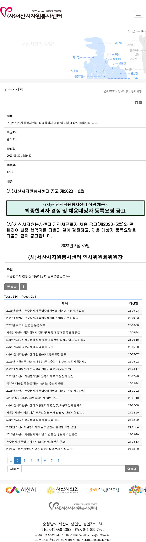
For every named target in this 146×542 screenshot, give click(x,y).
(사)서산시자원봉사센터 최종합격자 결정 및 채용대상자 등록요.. (44, 405)
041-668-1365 (60, 529)
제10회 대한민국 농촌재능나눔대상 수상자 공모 (35, 383)
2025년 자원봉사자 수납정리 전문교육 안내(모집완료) (38, 369)
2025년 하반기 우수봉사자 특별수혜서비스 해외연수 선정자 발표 (45, 310)
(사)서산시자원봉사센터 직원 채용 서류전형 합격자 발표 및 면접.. (45, 339)
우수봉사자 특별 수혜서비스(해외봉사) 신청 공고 (35, 441)
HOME (109, 91)
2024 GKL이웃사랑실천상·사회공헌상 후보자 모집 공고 (39, 449)
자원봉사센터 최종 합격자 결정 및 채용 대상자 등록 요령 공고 (43, 332)
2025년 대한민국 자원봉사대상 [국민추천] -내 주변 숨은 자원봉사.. (46, 361)
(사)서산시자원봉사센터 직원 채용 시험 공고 (33, 419)
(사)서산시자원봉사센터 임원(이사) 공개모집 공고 (36, 354)
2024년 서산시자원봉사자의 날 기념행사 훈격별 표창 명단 (41, 427)
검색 (132, 468)
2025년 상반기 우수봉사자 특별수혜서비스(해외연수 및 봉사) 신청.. (46, 390)
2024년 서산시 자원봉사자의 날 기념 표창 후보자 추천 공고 (41, 434)
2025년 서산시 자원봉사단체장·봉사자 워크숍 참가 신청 (39, 376)
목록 (12, 286)
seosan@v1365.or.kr (98, 535)
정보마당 (123, 91)
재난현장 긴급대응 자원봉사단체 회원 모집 (32, 398)
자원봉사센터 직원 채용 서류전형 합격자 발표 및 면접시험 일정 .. (45, 412)
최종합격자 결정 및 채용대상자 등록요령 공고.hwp (39, 276)
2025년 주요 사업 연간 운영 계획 (26, 325)
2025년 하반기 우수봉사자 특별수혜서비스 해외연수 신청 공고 (43, 318)
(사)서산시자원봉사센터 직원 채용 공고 (30, 347)
